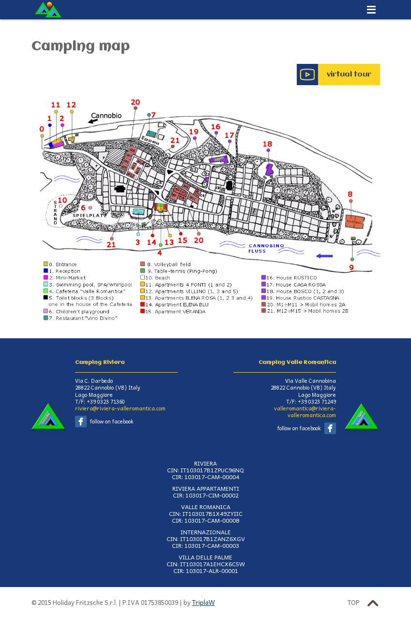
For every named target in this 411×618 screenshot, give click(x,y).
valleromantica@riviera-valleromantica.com (305, 411)
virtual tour (349, 74)
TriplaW (203, 602)
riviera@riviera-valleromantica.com (120, 408)
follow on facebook (112, 421)
